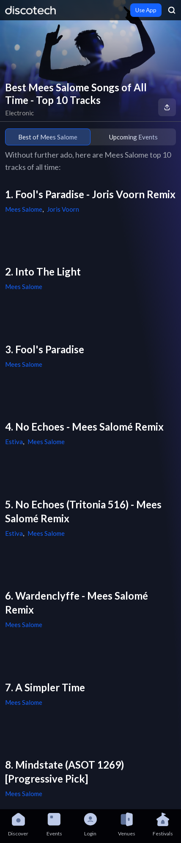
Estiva (14, 441)
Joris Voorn (63, 209)
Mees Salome (23, 209)
